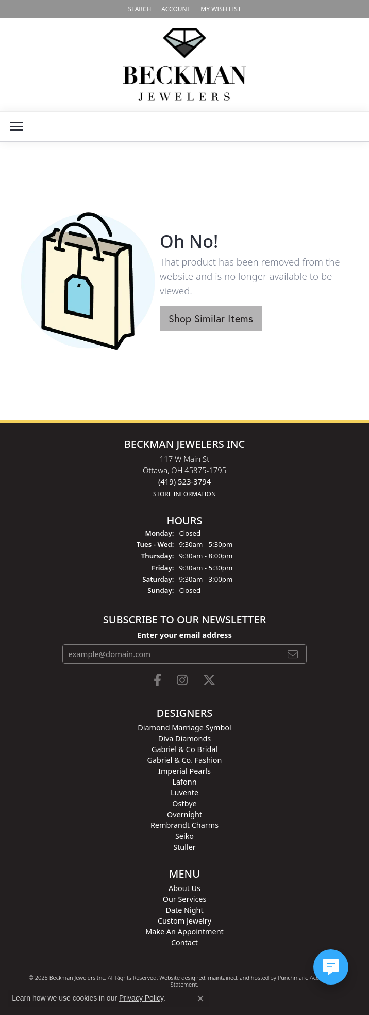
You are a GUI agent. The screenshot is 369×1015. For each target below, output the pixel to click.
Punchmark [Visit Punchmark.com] (292, 977)
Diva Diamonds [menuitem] (184, 738)
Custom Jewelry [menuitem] (184, 921)
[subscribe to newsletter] (292, 654)
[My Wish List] (220, 9)
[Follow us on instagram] (182, 680)
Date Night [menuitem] (184, 910)
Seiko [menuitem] (184, 836)
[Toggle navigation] (16, 126)
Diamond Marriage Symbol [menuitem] (184, 727)
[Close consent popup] (200, 998)
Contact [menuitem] (184, 942)
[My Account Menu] (175, 9)
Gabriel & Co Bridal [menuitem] (184, 749)
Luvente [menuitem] (184, 793)
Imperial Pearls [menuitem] (184, 771)
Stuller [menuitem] (184, 847)
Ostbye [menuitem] (184, 803)
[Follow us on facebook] (157, 680)
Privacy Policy (141, 998)
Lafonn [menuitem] (184, 782)
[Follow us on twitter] (209, 680)
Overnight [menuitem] (184, 814)
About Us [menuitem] (184, 888)
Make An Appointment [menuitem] (184, 931)
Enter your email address (184, 635)
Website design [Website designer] (178, 977)
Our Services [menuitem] (185, 899)
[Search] (139, 9)
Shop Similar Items (211, 318)
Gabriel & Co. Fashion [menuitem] (184, 760)
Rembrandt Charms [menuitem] (184, 825)
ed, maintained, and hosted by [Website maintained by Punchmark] (237, 977)
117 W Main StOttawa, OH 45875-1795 (184, 476)
